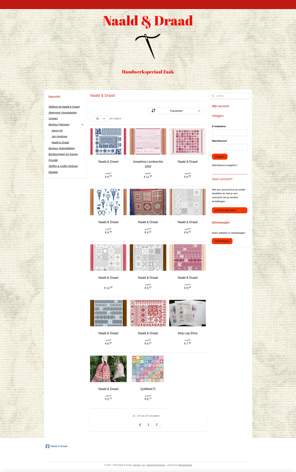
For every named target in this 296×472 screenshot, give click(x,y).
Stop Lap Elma (187, 333)
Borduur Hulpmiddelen (62, 148)
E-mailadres (219, 126)
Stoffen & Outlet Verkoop (63, 166)
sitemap (137, 465)
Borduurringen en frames (63, 154)
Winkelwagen (222, 241)
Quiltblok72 (147, 389)
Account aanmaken (225, 210)
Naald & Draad (108, 161)
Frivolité (53, 160)
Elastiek (53, 172)
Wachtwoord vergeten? (224, 165)
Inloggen (220, 156)
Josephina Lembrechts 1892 (148, 164)
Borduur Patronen (66, 124)
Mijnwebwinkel (185, 465)
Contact (53, 118)
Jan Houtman (59, 136)
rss (143, 465)
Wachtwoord (219, 140)
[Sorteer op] (175, 111)
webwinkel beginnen (156, 465)
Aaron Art (57, 130)
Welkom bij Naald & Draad (64, 106)
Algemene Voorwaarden (63, 112)
